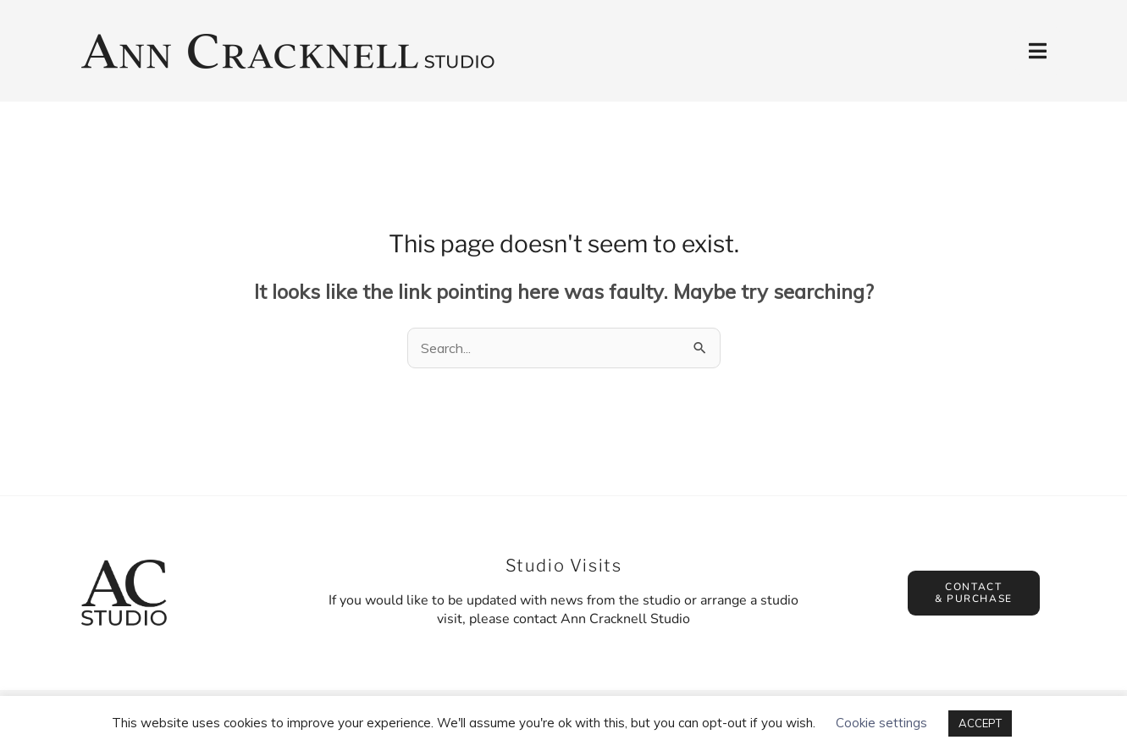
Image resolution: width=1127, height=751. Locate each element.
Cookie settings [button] (881, 723)
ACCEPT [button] (980, 723)
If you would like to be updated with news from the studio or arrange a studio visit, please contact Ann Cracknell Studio (563, 609)
